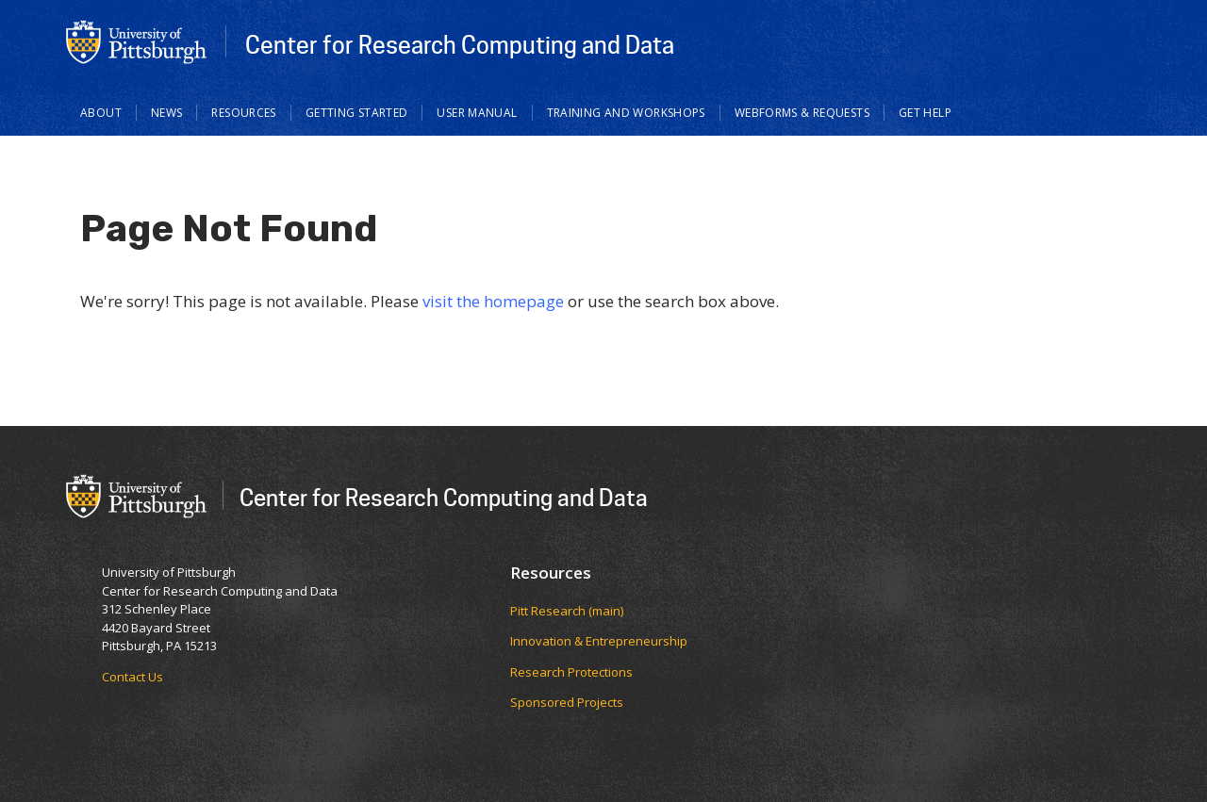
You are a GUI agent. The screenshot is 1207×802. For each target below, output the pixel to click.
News (167, 113)
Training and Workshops (626, 113)
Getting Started (357, 113)
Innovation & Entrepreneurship (598, 640)
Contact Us (132, 676)
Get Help (925, 113)
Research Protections (571, 671)
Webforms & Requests (802, 113)
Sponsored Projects (566, 702)
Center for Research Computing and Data (459, 44)
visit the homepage (493, 301)
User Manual (477, 113)
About (101, 113)
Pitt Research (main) (566, 610)
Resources (243, 113)
